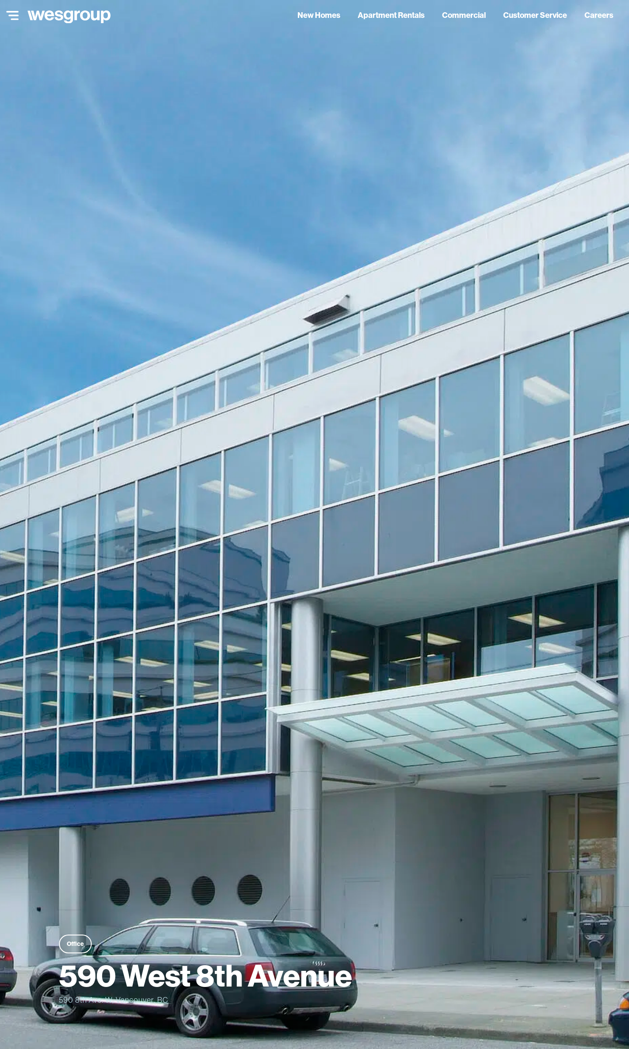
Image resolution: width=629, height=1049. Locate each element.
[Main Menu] (11, 15)
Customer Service (535, 15)
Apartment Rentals (391, 15)
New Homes (318, 15)
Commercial (464, 15)
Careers (598, 15)
